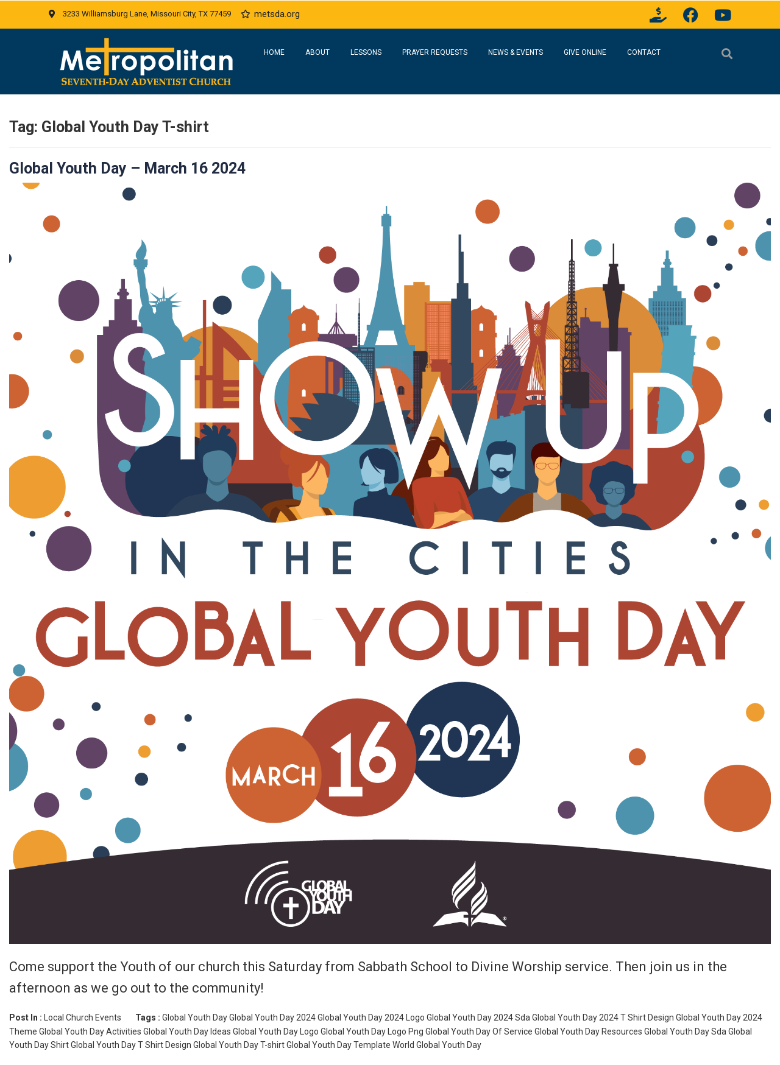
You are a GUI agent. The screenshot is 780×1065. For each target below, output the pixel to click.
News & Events (515, 52)
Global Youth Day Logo (276, 1031)
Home (274, 52)
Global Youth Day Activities (90, 1031)
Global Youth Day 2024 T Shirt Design (603, 1017)
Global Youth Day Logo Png (372, 1031)
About (317, 52)
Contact (644, 52)
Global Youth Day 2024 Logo (371, 1017)
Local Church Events (82, 1017)
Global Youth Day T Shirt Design (131, 1045)
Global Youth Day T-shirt (239, 1045)
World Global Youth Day (436, 1045)
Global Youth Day (194, 1017)
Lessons (365, 52)
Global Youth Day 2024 (272, 1017)
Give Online (585, 52)
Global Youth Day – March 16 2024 (127, 168)
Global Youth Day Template (338, 1045)
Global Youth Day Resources (588, 1031)
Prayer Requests (434, 52)
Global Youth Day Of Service (479, 1031)
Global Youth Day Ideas (187, 1031)
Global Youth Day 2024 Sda (478, 1017)
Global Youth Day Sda (685, 1031)
